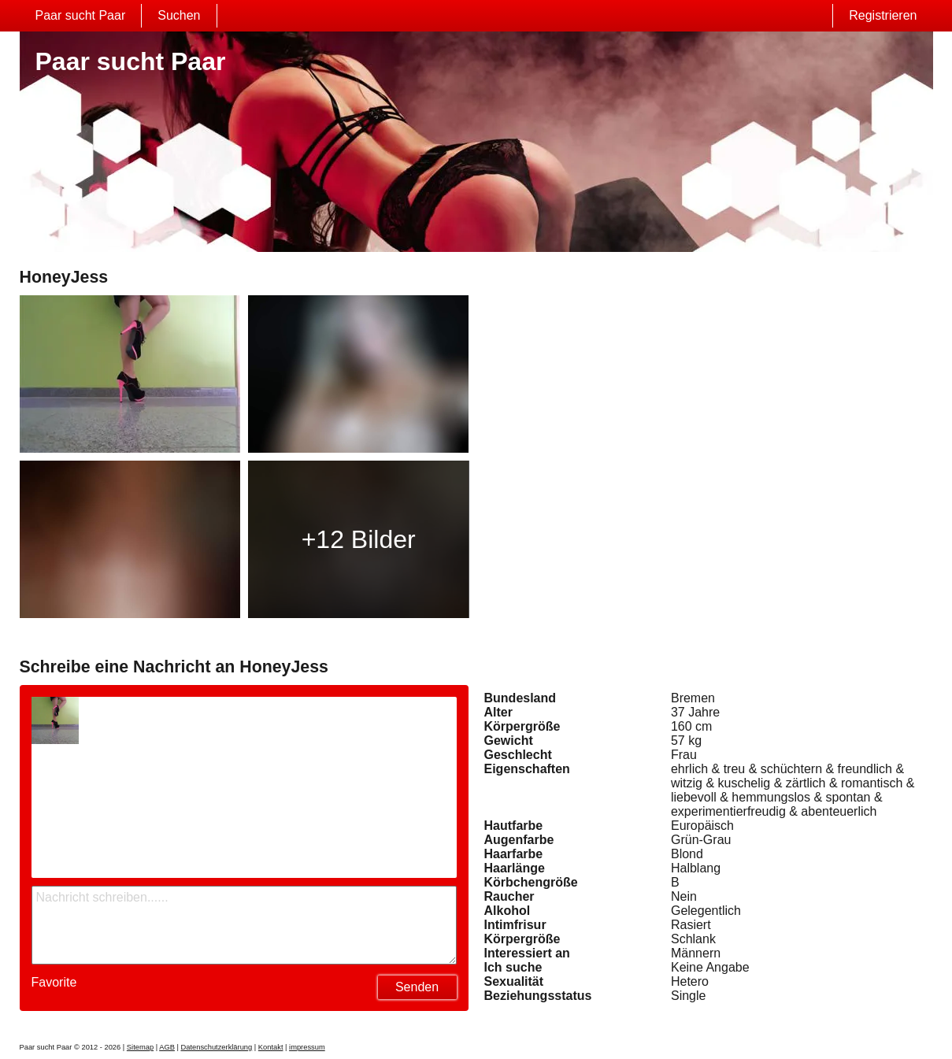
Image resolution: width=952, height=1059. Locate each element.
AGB (167, 1047)
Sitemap (140, 1047)
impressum (307, 1047)
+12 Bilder (359, 539)
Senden (417, 987)
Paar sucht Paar (80, 15)
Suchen (178, 15)
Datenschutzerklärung (216, 1047)
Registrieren (883, 15)
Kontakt (270, 1047)
